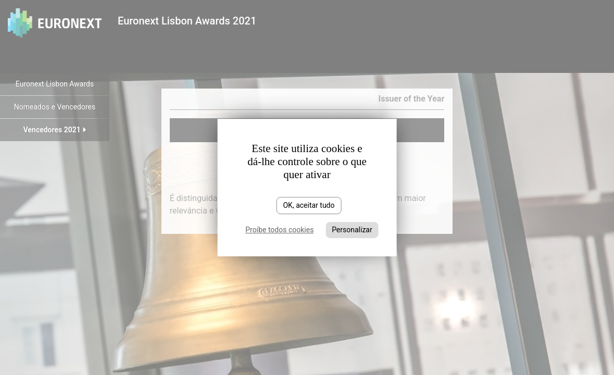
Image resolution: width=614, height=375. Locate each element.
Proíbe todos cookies (279, 230)
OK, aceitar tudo (308, 205)
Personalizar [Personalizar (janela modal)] (352, 230)
